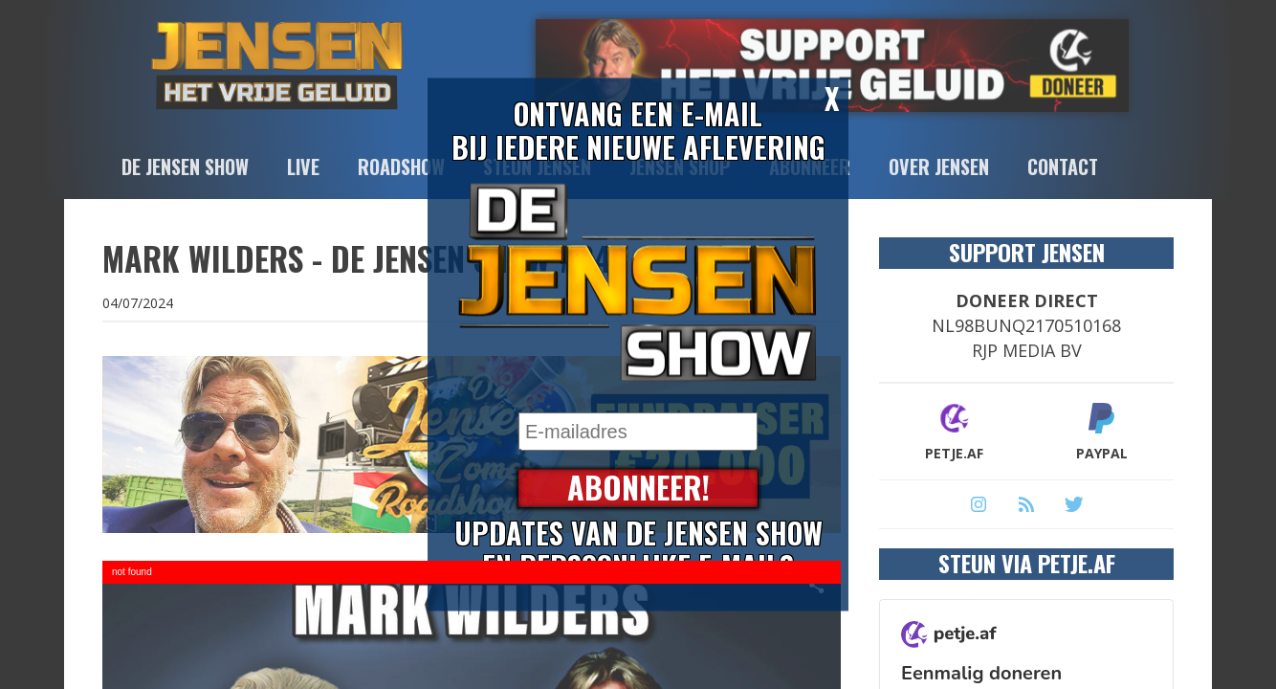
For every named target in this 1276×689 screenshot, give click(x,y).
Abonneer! (638, 488)
